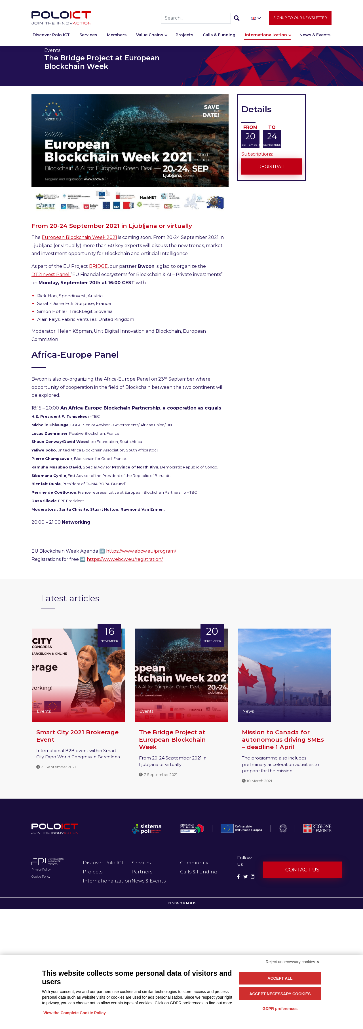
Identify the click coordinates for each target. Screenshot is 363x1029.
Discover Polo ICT (51, 36)
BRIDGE (98, 266)
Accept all (279, 978)
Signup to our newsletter (300, 19)
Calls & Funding (219, 36)
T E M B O (187, 903)
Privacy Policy (40, 869)
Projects (184, 36)
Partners (142, 872)
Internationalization (266, 36)
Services (88, 36)
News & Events (314, 36)
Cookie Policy (40, 877)
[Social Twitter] (245, 876)
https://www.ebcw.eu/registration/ (125, 559)
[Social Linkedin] (252, 876)
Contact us (302, 870)
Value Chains (149, 36)
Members (116, 36)
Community (194, 862)
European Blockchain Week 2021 (79, 237)
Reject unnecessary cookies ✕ (293, 962)
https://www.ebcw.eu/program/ (141, 551)
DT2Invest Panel (51, 274)
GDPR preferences (280, 1008)
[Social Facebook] (238, 876)
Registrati (271, 166)
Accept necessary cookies (280, 994)
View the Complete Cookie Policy (74, 1013)
